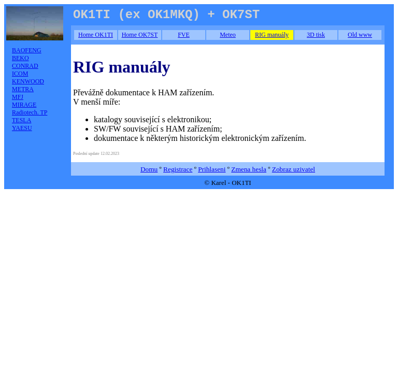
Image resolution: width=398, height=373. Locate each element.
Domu (149, 169)
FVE (184, 34)
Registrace (177, 169)
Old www (360, 34)
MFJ (17, 97)
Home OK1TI (95, 34)
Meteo (228, 34)
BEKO (20, 58)
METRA (23, 89)
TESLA (21, 120)
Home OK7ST (140, 34)
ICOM (20, 73)
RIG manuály (272, 34)
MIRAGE (24, 104)
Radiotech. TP (29, 112)
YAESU (22, 128)
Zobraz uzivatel (293, 169)
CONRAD (25, 65)
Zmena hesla (248, 169)
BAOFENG (26, 50)
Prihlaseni (211, 169)
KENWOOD (28, 81)
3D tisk (316, 34)
